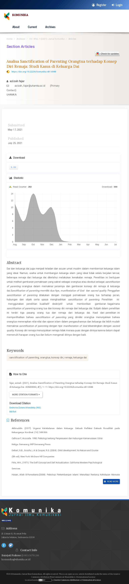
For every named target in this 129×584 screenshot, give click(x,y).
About (15, 26)
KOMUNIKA (20, 15)
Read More (111, 481)
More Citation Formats (26, 394)
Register (99, 4)
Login (117, 4)
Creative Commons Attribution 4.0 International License (77, 580)
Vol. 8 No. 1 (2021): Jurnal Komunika (46, 39)
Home (9, 39)
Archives (50, 26)
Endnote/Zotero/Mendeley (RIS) (25, 407)
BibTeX (12, 411)
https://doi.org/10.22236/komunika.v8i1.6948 (34, 71)
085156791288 (31, 555)
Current (32, 26)
